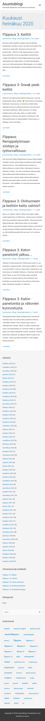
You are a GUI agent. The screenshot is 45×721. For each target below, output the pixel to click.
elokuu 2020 (7, 550)
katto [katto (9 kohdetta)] (18, 657)
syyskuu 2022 (7, 462)
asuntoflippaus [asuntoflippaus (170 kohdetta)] (12, 634)
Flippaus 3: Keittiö (17, 34)
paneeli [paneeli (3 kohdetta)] (15, 683)
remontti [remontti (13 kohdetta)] (30, 688)
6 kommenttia (8, 155)
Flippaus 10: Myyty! (9, 575)
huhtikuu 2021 (8, 521)
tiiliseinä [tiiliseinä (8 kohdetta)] (16, 698)
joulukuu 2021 (8, 492)
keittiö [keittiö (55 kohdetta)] (7, 662)
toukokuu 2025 (8, 389)
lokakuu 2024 (7, 407)
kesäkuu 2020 (8, 557)
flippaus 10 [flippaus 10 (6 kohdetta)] (8, 657)
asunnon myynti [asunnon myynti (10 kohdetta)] (20, 629)
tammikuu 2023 (8, 448)
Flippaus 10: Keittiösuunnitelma (14, 586)
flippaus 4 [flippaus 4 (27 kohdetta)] (8, 646)
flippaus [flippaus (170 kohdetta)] (17, 640)
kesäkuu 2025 (8, 385)
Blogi (14, 39)
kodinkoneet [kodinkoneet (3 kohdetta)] (33, 662)
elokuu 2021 (7, 506)
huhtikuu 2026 (8, 363)
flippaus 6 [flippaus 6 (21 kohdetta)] (34, 646)
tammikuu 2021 (8, 532)
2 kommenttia (8, 93)
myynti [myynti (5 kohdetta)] (6, 683)
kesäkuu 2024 (8, 415)
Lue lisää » (6, 76)
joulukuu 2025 (8, 374)
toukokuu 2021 (8, 517)
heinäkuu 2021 (8, 510)
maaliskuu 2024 (8, 426)
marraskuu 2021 (8, 495)
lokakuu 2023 (7, 429)
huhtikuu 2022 (8, 477)
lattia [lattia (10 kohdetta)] (30, 668)
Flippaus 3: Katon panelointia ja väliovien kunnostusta (21, 303)
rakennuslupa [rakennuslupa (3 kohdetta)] (18, 688)
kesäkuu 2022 (8, 470)
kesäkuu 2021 (8, 514)
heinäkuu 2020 (8, 554)
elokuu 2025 (7, 378)
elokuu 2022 (7, 466)
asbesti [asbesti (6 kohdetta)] (6, 629)
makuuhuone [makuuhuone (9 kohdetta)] (21, 678)
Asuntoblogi (12, 4)
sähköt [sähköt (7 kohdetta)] (6, 698)
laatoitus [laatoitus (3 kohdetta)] (21, 668)
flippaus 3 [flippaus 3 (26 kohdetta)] (30, 641)
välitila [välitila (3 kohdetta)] (16, 703)
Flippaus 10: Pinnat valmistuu (13, 582)
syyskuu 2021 (7, 503)
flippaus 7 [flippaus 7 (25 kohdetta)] (8, 651)
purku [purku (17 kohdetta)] (34, 683)
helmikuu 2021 (8, 528)
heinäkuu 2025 (8, 382)
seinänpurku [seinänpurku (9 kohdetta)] (19, 693)
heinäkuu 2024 (8, 411)
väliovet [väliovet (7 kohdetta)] (7, 703)
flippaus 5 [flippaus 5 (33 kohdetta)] (21, 646)
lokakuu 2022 (7, 459)
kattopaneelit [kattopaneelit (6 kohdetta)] (29, 657)
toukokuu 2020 (8, 561)
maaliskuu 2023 (8, 440)
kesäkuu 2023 (8, 437)
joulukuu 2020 (8, 536)
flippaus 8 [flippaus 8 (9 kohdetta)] (20, 651)
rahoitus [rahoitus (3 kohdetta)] (7, 688)
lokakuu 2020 (7, 543)
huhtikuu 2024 (8, 422)
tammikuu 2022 (8, 488)
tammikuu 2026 (8, 371)
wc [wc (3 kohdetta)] (23, 703)
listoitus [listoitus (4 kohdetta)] (19, 673)
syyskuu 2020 (7, 547)
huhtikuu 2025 (8, 393)
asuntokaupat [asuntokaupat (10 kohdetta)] (28, 635)
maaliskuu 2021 (8, 525)
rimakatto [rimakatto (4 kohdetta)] (7, 693)
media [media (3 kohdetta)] (32, 678)
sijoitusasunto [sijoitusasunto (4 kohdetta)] (33, 693)
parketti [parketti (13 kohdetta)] (25, 683)
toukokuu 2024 (8, 418)
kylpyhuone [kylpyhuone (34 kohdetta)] (9, 667)
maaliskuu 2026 (8, 367)
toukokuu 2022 (8, 473)
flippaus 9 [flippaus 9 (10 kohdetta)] (32, 652)
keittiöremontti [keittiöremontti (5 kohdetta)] (19, 662)
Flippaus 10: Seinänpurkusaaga (14, 589)
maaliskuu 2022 (8, 481)
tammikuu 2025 (8, 404)
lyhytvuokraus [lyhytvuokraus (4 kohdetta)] (31, 673)
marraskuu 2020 (8, 539)
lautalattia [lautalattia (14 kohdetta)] (8, 673)
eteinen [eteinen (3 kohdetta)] (6, 641)
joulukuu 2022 (8, 451)
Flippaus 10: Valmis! (10, 578)
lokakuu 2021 (7, 499)
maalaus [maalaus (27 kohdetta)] (8, 678)
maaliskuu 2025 (8, 396)
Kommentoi (7, 39)
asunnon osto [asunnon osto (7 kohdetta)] (35, 629)
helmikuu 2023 (8, 444)
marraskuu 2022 (8, 455)
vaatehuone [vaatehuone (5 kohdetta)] (28, 698)
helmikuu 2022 (8, 484)
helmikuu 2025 (8, 400)
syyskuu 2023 (7, 433)
